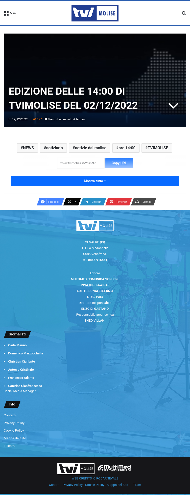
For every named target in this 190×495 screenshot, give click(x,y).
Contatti (10, 415)
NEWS (28, 148)
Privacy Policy (14, 423)
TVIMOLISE (158, 148)
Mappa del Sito (15, 438)
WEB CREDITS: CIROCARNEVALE (95, 478)
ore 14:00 (127, 148)
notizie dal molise (90, 148)
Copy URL (119, 163)
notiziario (54, 148)
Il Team (9, 446)
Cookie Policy (14, 430)
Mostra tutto (95, 181)
